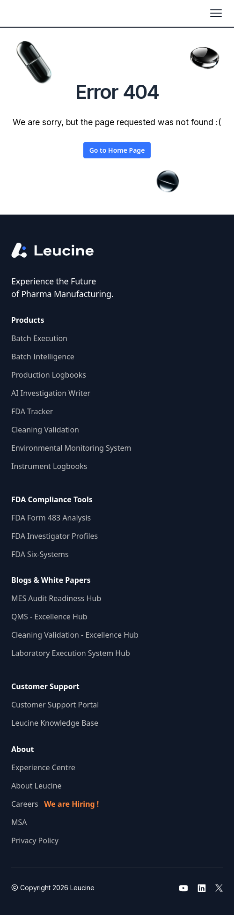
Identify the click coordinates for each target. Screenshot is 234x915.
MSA (19, 822)
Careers (55, 804)
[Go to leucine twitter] (219, 888)
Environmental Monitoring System (71, 448)
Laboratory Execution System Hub (70, 653)
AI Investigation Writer (50, 393)
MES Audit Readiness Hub (56, 598)
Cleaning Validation (45, 429)
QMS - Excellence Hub (49, 616)
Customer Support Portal (55, 704)
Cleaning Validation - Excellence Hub (75, 635)
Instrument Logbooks (49, 466)
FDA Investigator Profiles (54, 536)
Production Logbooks (48, 375)
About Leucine (36, 786)
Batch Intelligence (42, 356)
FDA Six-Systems (40, 554)
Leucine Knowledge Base (54, 723)
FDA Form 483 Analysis (51, 518)
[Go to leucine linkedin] (201, 888)
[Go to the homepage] (60, 250)
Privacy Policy (34, 840)
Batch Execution (39, 338)
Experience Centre (43, 767)
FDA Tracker (32, 411)
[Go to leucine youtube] (183, 888)
